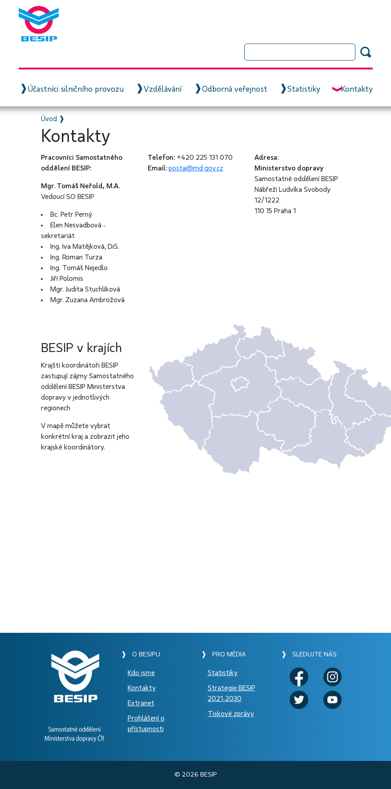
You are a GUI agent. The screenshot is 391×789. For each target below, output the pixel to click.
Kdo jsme (141, 672)
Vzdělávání (162, 89)
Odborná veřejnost (234, 89)
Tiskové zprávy (231, 713)
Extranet (141, 703)
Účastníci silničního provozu (76, 89)
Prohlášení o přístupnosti (146, 723)
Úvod (49, 118)
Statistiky (303, 89)
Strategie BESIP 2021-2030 (231, 693)
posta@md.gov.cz (196, 168)
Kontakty (357, 89)
